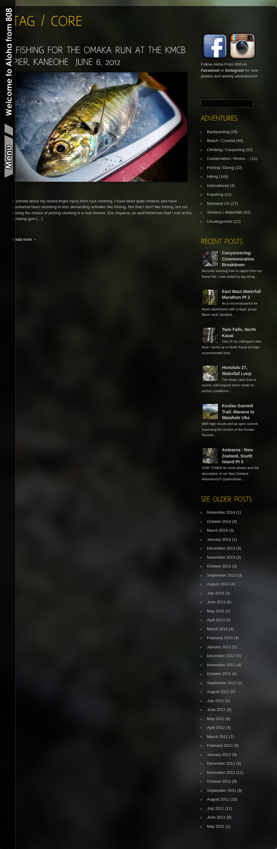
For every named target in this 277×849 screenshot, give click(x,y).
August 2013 (218, 584)
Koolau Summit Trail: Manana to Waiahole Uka (238, 411)
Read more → (24, 239)
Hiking (212, 176)
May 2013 (215, 611)
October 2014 (219, 521)
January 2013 (219, 647)
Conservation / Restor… (228, 158)
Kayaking (215, 194)
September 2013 (221, 575)
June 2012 (216, 709)
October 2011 (219, 781)
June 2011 (216, 817)
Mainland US (218, 203)
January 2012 (219, 754)
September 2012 (221, 683)
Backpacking (218, 131)
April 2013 (216, 620)
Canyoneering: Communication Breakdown (238, 258)
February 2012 (220, 745)
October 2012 (219, 673)
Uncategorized (220, 221)
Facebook (210, 70)
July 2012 (215, 701)
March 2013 (217, 629)
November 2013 (221, 557)
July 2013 (215, 593)
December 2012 (221, 656)
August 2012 (218, 691)
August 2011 (218, 799)
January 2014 (219, 539)
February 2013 (220, 638)
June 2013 (216, 602)
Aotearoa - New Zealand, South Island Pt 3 (237, 455)
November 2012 (221, 665)
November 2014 (221, 512)
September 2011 (221, 790)
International (218, 185)
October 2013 (219, 566)
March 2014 (217, 530)
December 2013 (221, 548)
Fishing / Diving (220, 167)
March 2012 (217, 736)
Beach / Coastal (221, 140)
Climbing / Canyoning (226, 149)
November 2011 (221, 772)
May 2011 (215, 826)
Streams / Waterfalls (225, 212)
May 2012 (215, 718)
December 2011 (221, 763)
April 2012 (216, 727)
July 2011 (215, 808)
